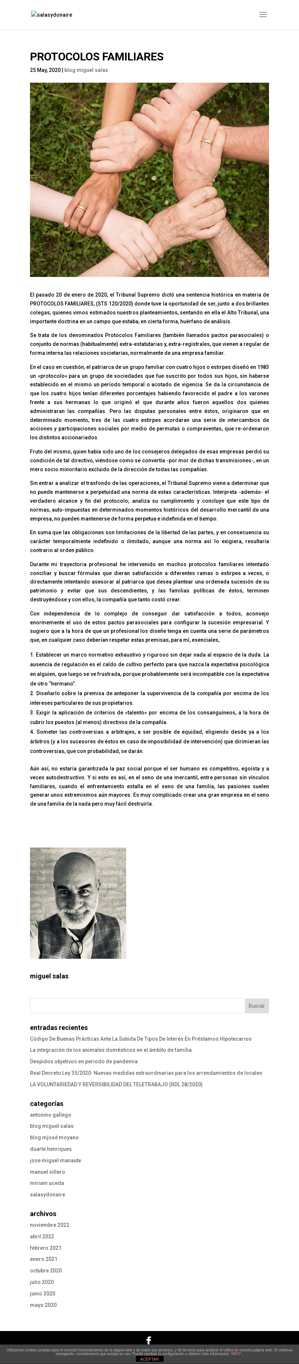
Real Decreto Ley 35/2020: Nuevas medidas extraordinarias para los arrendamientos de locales (146, 1073)
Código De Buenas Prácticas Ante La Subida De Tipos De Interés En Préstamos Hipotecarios (141, 1039)
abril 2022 (42, 1236)
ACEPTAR (149, 1359)
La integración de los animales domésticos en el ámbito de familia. (111, 1050)
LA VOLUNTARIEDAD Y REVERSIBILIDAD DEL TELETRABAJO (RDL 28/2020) (116, 1084)
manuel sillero (47, 1172)
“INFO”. (236, 1354)
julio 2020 (42, 1282)
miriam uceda (47, 1183)
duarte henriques (51, 1149)
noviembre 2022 (49, 1225)
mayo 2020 (43, 1305)
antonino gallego (50, 1115)
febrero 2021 (45, 1248)
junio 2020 (42, 1294)
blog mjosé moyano (54, 1137)
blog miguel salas (86, 70)
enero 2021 (43, 1259)
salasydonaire (47, 1195)
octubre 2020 (46, 1271)
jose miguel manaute (55, 1160)
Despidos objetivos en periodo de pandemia (84, 1061)
